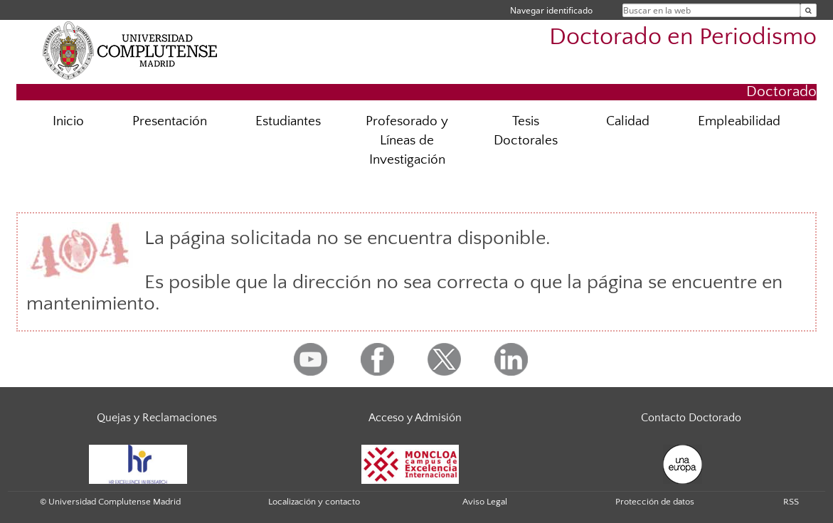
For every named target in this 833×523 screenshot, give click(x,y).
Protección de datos (654, 502)
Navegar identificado (551, 10)
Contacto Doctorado (691, 417)
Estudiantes (288, 121)
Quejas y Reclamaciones (157, 417)
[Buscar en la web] (808, 10)
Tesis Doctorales (526, 131)
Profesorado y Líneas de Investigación (407, 140)
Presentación (169, 121)
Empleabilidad (739, 121)
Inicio (68, 121)
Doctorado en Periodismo (683, 37)
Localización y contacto (314, 502)
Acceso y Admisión (415, 417)
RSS (791, 502)
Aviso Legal (484, 502)
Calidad (627, 121)
